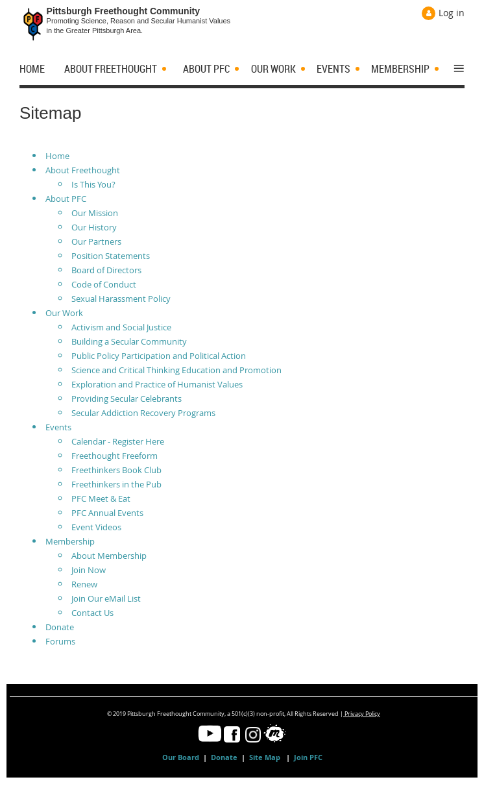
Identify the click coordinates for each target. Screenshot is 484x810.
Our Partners (96, 241)
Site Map (265, 757)
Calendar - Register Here (117, 441)
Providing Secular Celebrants (126, 398)
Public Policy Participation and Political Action (158, 356)
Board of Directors (106, 270)
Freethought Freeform (114, 455)
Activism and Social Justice (121, 327)
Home (57, 156)
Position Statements (110, 256)
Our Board (180, 757)
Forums (60, 641)
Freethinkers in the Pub (116, 484)
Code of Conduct (103, 284)
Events (58, 427)
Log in (452, 12)
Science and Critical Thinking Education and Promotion (176, 370)
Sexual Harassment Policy (121, 298)
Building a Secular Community (129, 341)
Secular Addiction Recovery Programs (143, 413)
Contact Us (92, 613)
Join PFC (308, 757)
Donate (59, 627)
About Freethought (82, 170)
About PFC (65, 198)
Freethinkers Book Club (116, 470)
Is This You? (93, 184)
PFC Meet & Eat (100, 498)
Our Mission (94, 213)
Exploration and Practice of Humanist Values (157, 384)
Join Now (88, 570)
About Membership (109, 555)
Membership (70, 541)
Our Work (64, 313)
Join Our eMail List (106, 598)
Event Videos (96, 527)
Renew (84, 584)
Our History (94, 227)
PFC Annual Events (107, 513)
